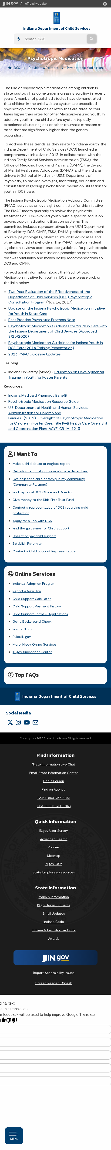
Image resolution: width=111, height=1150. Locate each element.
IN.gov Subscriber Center (32, 652)
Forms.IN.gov (22, 629)
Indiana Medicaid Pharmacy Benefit (37, 395)
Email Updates (54, 913)
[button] (106, 4)
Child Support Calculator (32, 599)
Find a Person (53, 781)
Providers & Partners (43, 68)
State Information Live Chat (53, 764)
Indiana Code (54, 922)
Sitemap (53, 856)
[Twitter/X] (10, 722)
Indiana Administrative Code (54, 930)
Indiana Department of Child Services (56, 28)
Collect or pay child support (34, 536)
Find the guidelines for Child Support (41, 528)
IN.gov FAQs (53, 864)
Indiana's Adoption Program (34, 583)
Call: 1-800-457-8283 (53, 798)
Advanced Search (53, 839)
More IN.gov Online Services (35, 644)
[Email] (35, 722)
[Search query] (54, 39)
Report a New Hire (27, 591)
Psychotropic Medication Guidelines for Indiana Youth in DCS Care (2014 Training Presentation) (55, 345)
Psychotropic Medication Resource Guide (43, 401)
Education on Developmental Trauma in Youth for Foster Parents (56, 375)
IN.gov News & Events (53, 905)
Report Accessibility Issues (53, 973)
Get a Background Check (32, 621)
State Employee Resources (54, 872)
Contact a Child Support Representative (44, 551)
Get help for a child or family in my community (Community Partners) (49, 482)
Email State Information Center (53, 773)
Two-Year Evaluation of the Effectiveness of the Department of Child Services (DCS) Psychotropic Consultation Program (50, 297)
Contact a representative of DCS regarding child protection (50, 510)
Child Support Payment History (37, 606)
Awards (53, 938)
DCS (17, 68)
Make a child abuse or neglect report (41, 464)
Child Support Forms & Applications (40, 614)
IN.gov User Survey (53, 830)
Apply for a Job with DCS (32, 521)
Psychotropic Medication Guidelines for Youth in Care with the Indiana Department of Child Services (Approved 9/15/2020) (57, 331)
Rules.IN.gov (22, 637)
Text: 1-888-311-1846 (54, 806)
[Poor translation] (11, 1020)
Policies (54, 847)
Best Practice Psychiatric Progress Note (41, 319)
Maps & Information (54, 897)
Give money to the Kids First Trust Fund (43, 500)
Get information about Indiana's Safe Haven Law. (50, 471)
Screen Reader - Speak (53, 983)
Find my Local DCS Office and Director (43, 492)
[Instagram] (18, 722)
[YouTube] (27, 722)
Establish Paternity (27, 543)
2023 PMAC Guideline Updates (34, 354)
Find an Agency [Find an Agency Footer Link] (53, 789)
